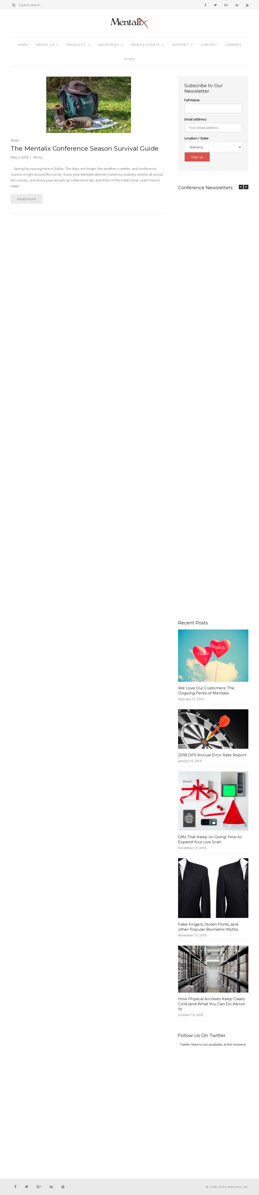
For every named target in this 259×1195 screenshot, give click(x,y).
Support (180, 44)
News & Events (145, 44)
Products (76, 44)
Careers (234, 44)
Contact (209, 44)
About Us (45, 44)
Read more (26, 199)
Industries (108, 44)
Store (129, 59)
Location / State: (196, 138)
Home (23, 44)
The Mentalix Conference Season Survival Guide (85, 148)
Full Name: (192, 100)
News (15, 140)
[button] (246, 187)
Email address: (195, 119)
